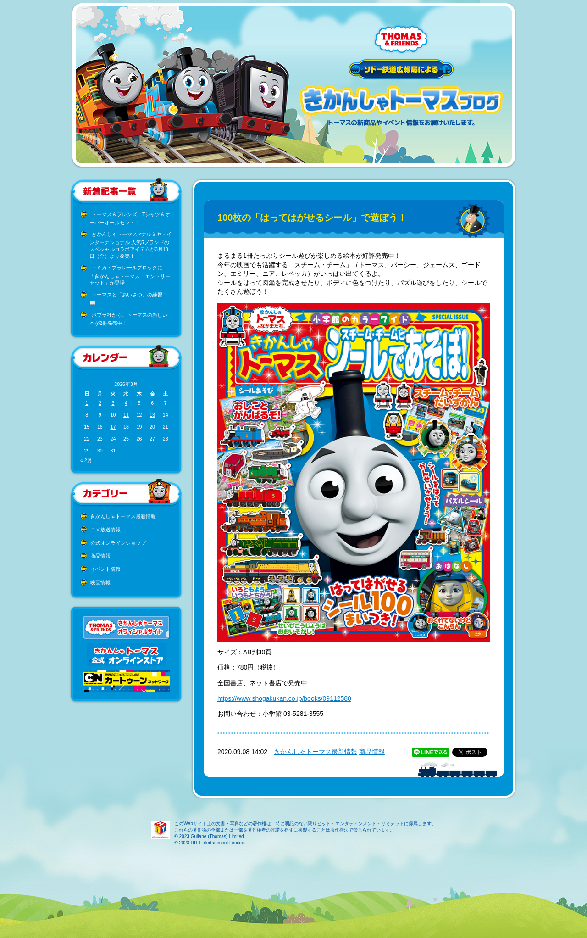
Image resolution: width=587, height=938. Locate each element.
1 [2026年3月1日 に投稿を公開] (86, 403)
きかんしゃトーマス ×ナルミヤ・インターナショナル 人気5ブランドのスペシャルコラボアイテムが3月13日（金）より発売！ (130, 245)
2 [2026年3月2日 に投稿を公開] (100, 403)
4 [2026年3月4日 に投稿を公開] (126, 403)
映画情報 (100, 582)
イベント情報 (105, 569)
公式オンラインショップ (118, 543)
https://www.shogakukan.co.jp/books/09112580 (284, 698)
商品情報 (100, 555)
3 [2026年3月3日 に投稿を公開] (112, 403)
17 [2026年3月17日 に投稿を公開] (113, 427)
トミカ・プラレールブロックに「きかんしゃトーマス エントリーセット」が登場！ (129, 275)
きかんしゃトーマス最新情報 (123, 516)
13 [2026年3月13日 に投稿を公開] (152, 415)
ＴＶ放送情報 (105, 529)
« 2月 (86, 460)
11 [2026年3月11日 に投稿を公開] (126, 415)
